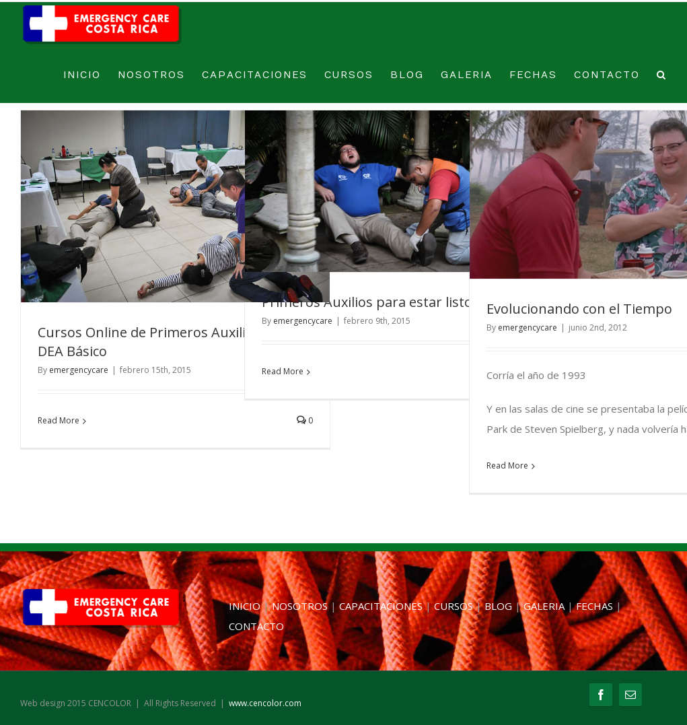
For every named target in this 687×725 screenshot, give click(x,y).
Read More (58, 420)
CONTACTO (607, 75)
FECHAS (533, 75)
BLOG (407, 75)
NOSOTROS (151, 75)
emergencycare (78, 370)
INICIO (82, 75)
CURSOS (348, 75)
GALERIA (467, 75)
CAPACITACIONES (255, 75)
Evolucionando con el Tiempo (579, 309)
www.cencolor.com (265, 703)
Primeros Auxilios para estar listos (370, 302)
